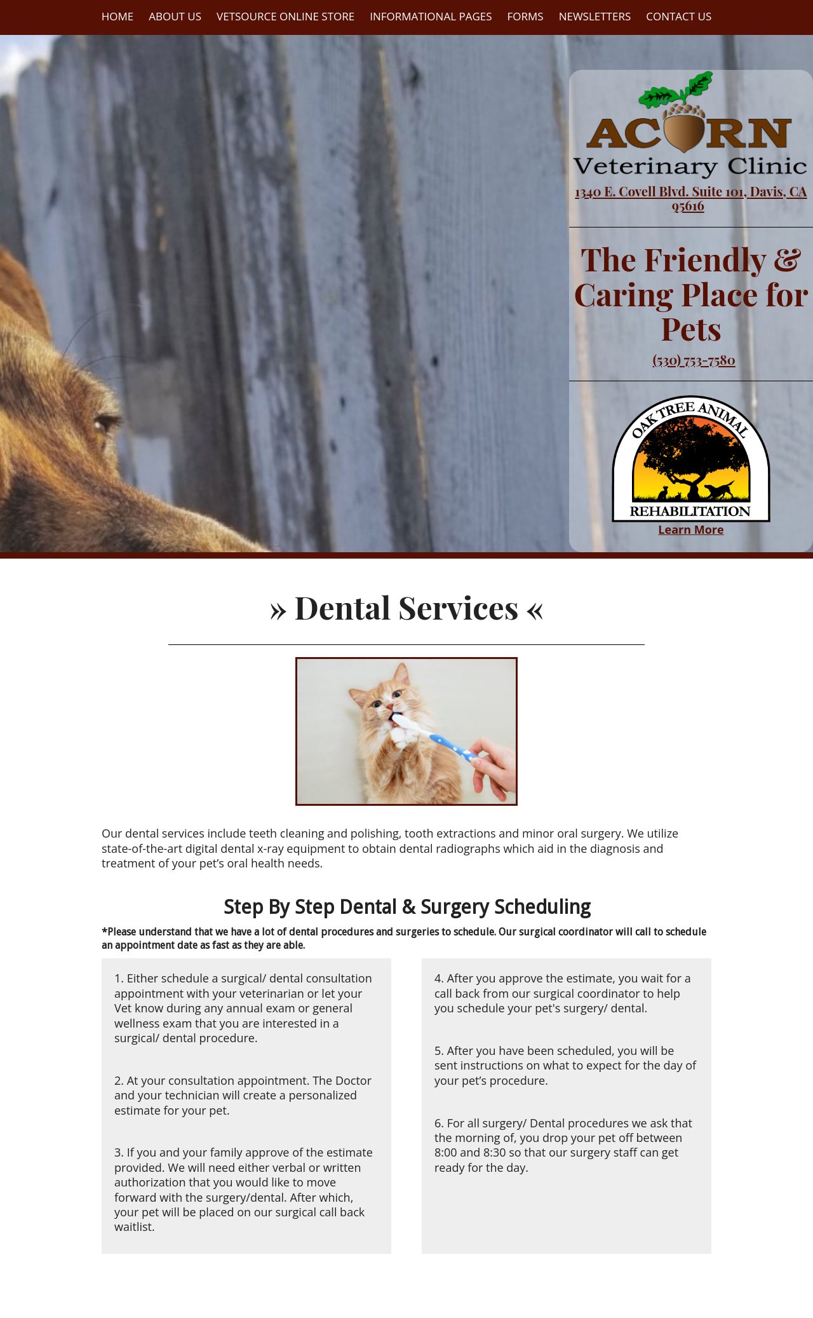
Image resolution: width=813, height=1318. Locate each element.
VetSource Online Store (285, 16)
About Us (175, 16)
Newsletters (595, 16)
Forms (525, 16)
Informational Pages (431, 16)
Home (118, 16)
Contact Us (678, 16)
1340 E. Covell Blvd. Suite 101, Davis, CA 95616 (691, 198)
